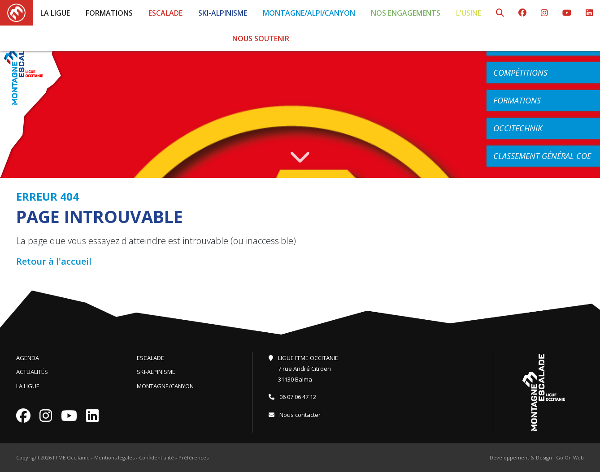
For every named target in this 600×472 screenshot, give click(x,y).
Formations (109, 13)
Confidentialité (156, 457)
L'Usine (468, 13)
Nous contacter (295, 415)
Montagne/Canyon (165, 386)
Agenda (27, 358)
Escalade (165, 13)
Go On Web (570, 457)
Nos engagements (405, 13)
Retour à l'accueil (53, 261)
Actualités (32, 372)
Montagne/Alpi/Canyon (309, 13)
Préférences (193, 457)
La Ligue (55, 13)
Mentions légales (114, 457)
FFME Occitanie (71, 457)
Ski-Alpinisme (222, 13)
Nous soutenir (260, 38)
